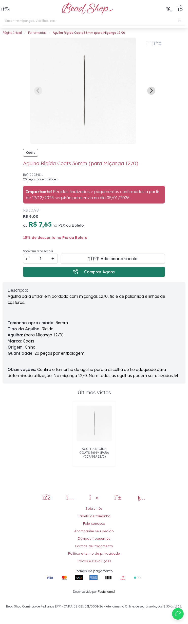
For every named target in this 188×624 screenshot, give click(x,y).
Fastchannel (106, 592)
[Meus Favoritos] (169, 8)
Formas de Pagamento (94, 546)
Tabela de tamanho (94, 516)
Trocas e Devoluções (94, 561)
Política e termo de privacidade (94, 553)
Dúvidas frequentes (94, 538)
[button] (6, 9)
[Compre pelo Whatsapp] (178, 613)
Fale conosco (94, 523)
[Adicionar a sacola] (113, 259)
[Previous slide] (38, 91)
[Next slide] (151, 91)
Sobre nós (94, 508)
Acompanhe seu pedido (94, 531)
